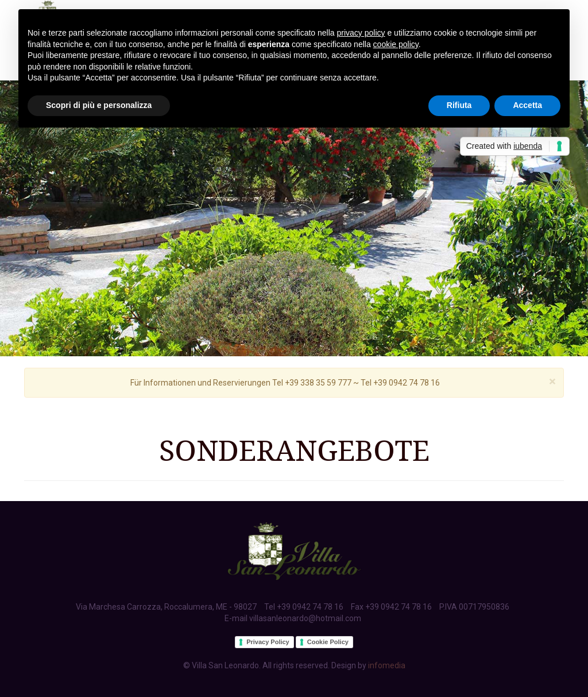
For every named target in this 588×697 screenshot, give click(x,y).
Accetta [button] (527, 105)
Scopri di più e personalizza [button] (99, 105)
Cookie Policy (328, 641)
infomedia (386, 665)
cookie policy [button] (396, 44)
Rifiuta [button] (459, 105)
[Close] (552, 382)
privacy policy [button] (361, 32)
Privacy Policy (267, 641)
